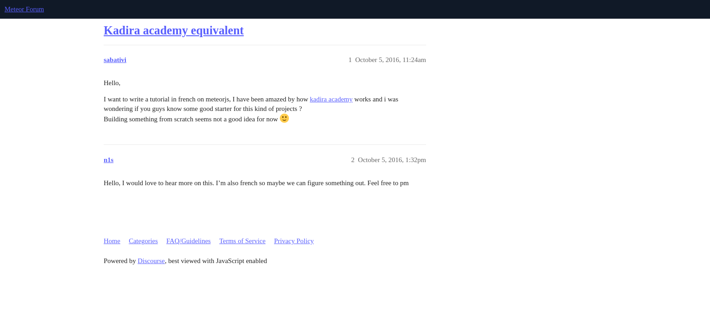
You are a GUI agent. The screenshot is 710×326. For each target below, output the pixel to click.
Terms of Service (242, 240)
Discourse (151, 260)
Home (112, 240)
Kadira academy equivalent (174, 30)
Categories (143, 240)
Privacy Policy (294, 240)
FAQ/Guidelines (188, 240)
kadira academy (331, 99)
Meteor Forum (24, 9)
